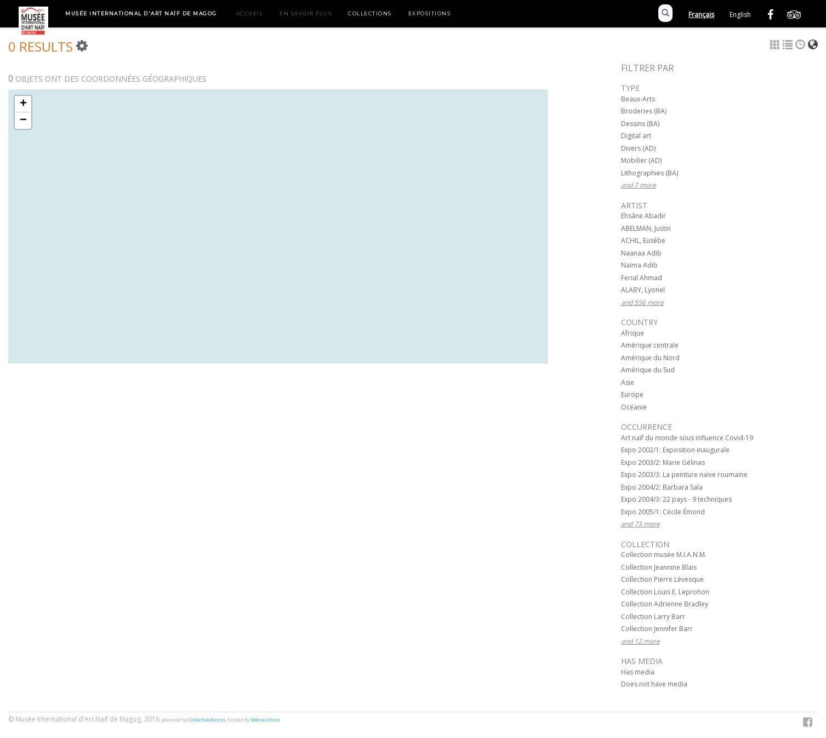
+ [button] (23, 104)
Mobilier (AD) (641, 160)
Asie (627, 382)
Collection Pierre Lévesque (662, 579)
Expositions (429, 13)
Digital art (636, 135)
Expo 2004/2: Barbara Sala (662, 487)
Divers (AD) (638, 148)
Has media (637, 672)
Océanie (634, 407)
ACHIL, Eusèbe (643, 240)
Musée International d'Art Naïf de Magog (141, 13)
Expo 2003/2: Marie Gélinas (663, 462)
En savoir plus (306, 13)
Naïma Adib (639, 265)
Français (701, 14)
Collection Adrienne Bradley (664, 604)
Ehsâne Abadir (643, 215)
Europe (632, 394)
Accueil (250, 13)
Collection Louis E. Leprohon (665, 592)
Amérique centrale (650, 345)
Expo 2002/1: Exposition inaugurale (675, 450)
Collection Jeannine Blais (659, 567)
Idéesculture (265, 720)
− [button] (23, 120)
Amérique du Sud (648, 369)
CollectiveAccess (206, 720)
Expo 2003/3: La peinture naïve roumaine (684, 474)
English (740, 14)
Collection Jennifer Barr (657, 628)
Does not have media (654, 684)
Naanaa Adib (641, 253)
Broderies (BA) (644, 111)
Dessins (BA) (640, 123)
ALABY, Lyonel (643, 289)
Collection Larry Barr (653, 616)
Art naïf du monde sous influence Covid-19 (687, 437)
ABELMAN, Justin (646, 228)
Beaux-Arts (638, 99)
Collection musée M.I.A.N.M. (664, 554)
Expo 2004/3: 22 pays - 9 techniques (676, 499)
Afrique (632, 333)
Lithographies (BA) (649, 173)
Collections (370, 13)
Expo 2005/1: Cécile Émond (663, 511)
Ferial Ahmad (641, 277)
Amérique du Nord (650, 357)
